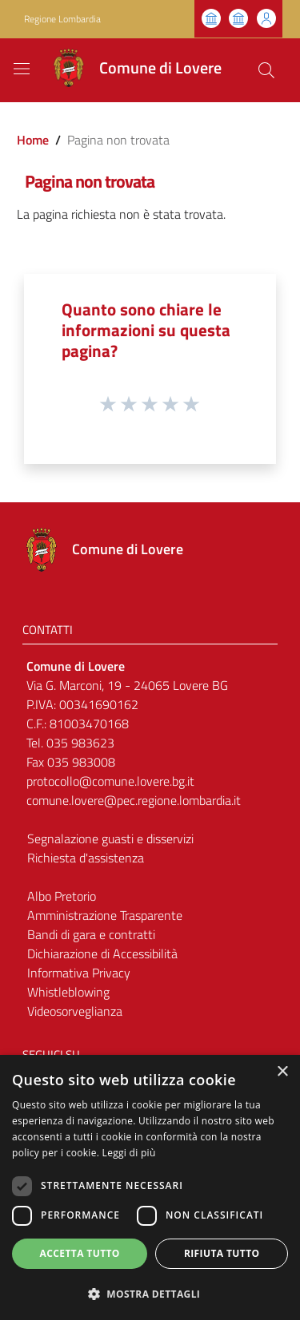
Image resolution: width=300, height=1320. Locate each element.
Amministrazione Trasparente (104, 915)
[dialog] (150, 1187)
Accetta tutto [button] (80, 1253)
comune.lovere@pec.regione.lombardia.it (133, 800)
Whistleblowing (68, 991)
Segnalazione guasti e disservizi (110, 838)
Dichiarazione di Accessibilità (102, 953)
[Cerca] (266, 70)
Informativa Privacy (78, 972)
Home (33, 139)
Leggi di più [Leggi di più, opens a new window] (129, 1152)
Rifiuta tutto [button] (222, 1253)
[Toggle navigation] (21, 68)
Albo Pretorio (61, 896)
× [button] (282, 1072)
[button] (150, 1294)
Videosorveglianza (74, 1011)
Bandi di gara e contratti (91, 934)
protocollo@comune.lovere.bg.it (110, 781)
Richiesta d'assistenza (85, 857)
